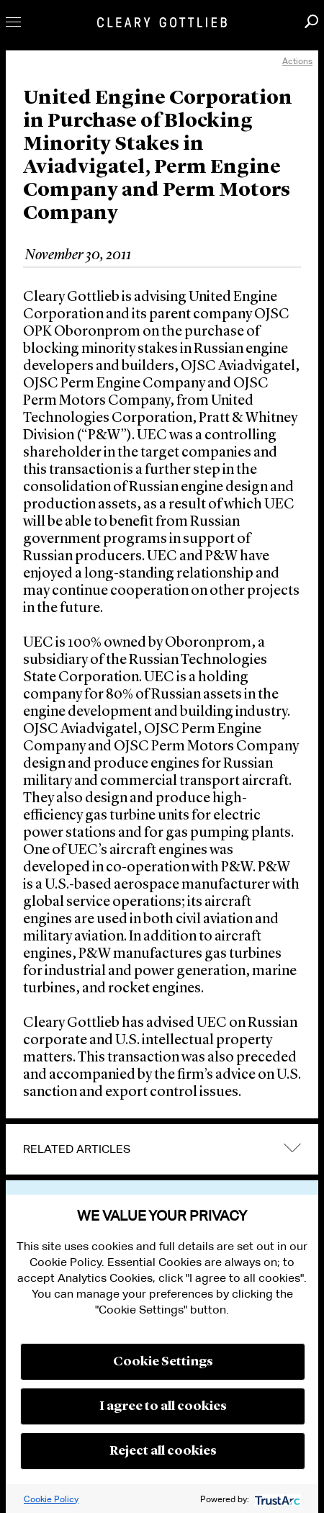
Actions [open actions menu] (297, 60)
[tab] (162, 1149)
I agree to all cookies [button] (163, 1406)
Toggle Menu (13, 22)
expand (292, 1148)
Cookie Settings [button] (163, 1361)
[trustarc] (276, 1499)
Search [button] (311, 21)
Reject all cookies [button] (163, 1451)
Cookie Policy (51, 1499)
